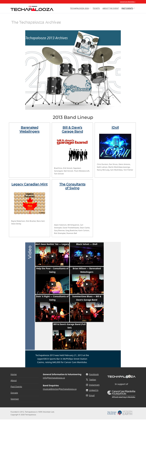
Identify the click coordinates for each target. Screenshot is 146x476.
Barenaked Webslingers (29, 129)
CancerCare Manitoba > (127, 2)
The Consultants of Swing (72, 186)
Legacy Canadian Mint (29, 184)
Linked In (93, 446)
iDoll (115, 127)
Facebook (94, 430)
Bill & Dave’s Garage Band (72, 129)
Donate (14, 449)
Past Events (16, 443)
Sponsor (15, 455)
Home (14, 430)
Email (92, 452)
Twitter (92, 436)
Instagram (94, 441)
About (14, 437)
